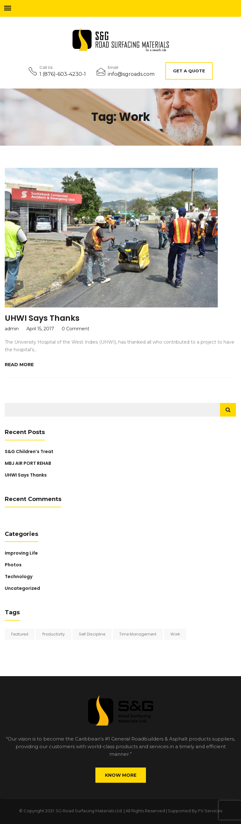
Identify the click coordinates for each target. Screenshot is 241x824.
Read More (19, 364)
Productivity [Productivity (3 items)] (53, 634)
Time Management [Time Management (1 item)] (137, 634)
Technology (18, 576)
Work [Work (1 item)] (175, 634)
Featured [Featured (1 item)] (19, 634)
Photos (13, 565)
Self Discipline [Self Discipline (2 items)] (92, 634)
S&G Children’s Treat (29, 451)
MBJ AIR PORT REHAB (28, 463)
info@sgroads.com (131, 74)
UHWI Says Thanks (42, 318)
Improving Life (21, 553)
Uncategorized (22, 588)
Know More (120, 775)
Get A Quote (189, 70)
